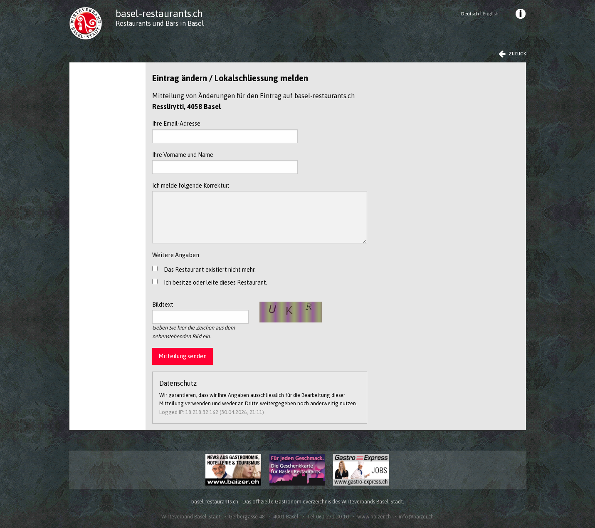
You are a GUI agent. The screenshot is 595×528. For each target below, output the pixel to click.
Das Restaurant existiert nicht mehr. (210, 269)
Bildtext (200, 312)
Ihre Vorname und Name (225, 162)
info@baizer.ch (416, 516)
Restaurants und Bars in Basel (160, 23)
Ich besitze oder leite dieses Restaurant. (215, 282)
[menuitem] (520, 15)
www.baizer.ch (374, 516)
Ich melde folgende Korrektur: (259, 212)
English (491, 14)
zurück (512, 53)
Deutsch (470, 14)
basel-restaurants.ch (159, 13)
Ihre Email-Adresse (225, 131)
